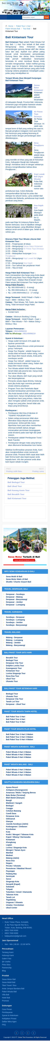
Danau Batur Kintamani (38, 87)
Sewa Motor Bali (9, 979)
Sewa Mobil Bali (8, 982)
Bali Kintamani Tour (17, 498)
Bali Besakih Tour (16, 494)
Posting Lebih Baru (14, 471)
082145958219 (20, 331)
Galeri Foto (6, 958)
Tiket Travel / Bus (9, 985)
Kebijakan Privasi (9, 1018)
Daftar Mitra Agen (9, 1022)
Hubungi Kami (8, 955)
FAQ (4, 1025)
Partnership (7, 968)
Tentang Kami (7, 952)
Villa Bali (5, 995)
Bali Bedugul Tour (16, 482)
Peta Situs (6, 965)
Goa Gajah (28, 263)
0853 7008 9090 (11, 930)
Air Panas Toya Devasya (33, 249)
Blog (4, 971)
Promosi (5, 1001)
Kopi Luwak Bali (30, 258)
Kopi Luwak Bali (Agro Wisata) (39, 176)
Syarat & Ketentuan (10, 1015)
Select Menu (3, 17)
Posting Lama (38, 471)
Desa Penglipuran (39, 145)
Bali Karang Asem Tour (18, 490)
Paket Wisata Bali (9, 992)
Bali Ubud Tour (15, 486)
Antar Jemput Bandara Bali (13, 988)
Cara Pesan (7, 1009)
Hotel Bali (6, 998)
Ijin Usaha (6, 962)
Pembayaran (7, 1012)
